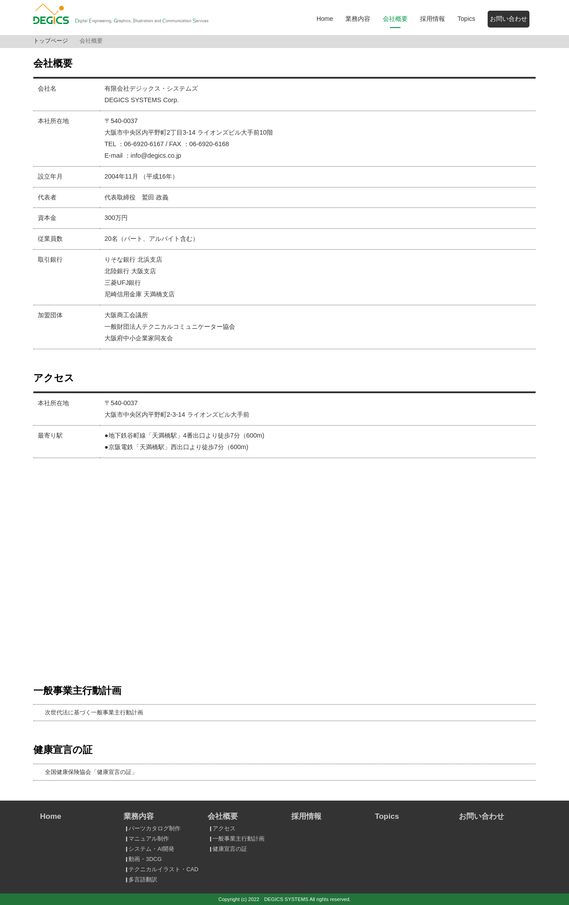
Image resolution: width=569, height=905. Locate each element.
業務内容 (357, 18)
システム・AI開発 (148, 848)
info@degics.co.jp (156, 155)
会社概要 (395, 18)
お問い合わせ (508, 18)
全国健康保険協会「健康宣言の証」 (91, 772)
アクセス (221, 828)
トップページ (50, 40)
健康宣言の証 (227, 848)
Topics (466, 18)
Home (325, 18)
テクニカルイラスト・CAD (160, 869)
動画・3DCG (142, 859)
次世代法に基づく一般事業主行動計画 (94, 712)
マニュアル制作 (146, 838)
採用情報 (432, 18)
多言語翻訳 (140, 879)
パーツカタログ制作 (151, 828)
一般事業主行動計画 (235, 838)
